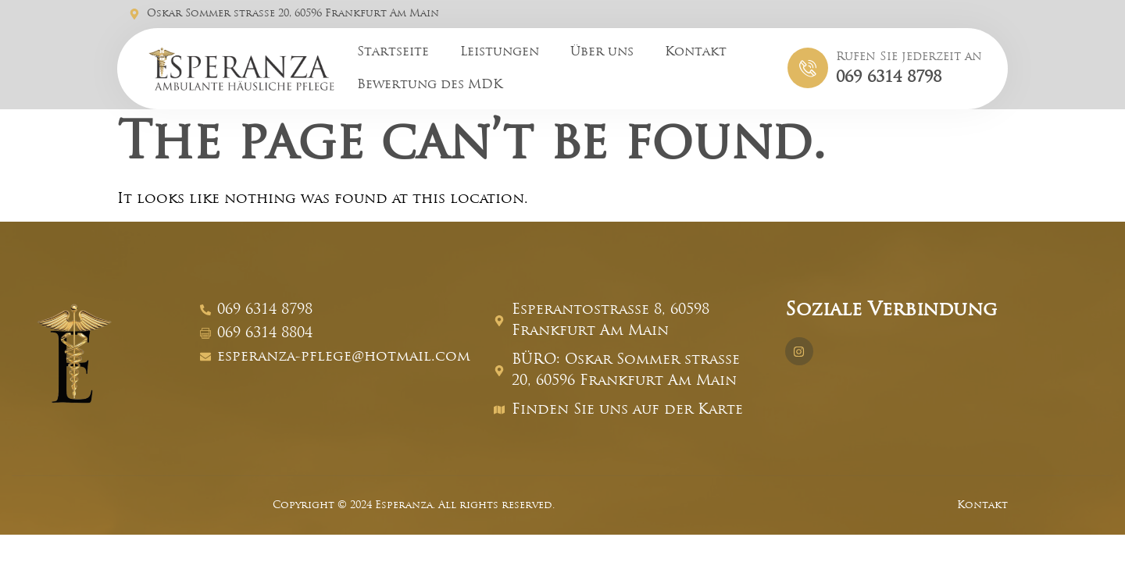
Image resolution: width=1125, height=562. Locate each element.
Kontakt (696, 52)
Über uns (602, 52)
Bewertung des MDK (429, 85)
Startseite (393, 52)
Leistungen (499, 52)
